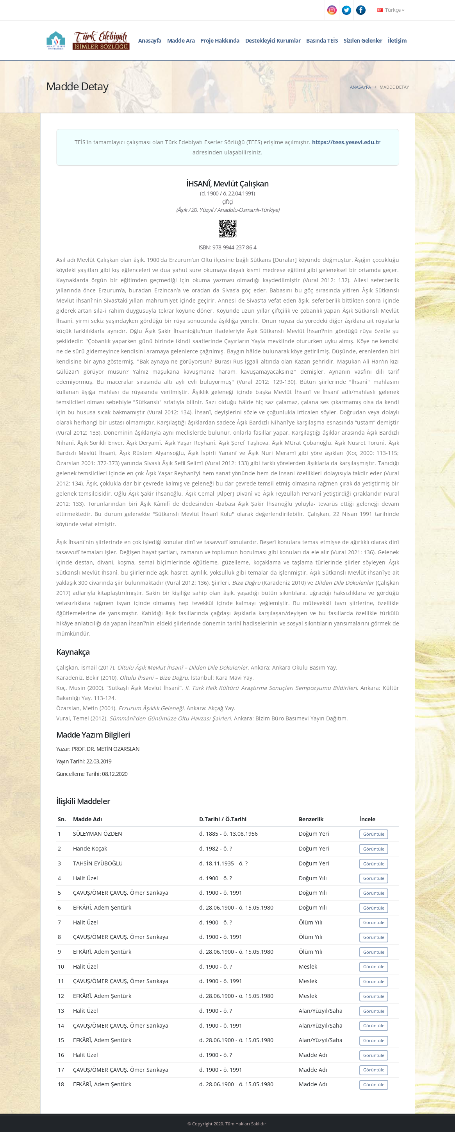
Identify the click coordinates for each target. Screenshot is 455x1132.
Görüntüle (373, 834)
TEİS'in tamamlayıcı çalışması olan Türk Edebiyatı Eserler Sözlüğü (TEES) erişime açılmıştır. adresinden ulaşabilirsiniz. (227, 147)
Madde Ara (181, 40)
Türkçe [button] (390, 10)
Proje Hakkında (219, 40)
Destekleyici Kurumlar (273, 40)
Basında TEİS (322, 40)
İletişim (397, 40)
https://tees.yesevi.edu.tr (346, 142)
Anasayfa (149, 40)
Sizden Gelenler (363, 40)
